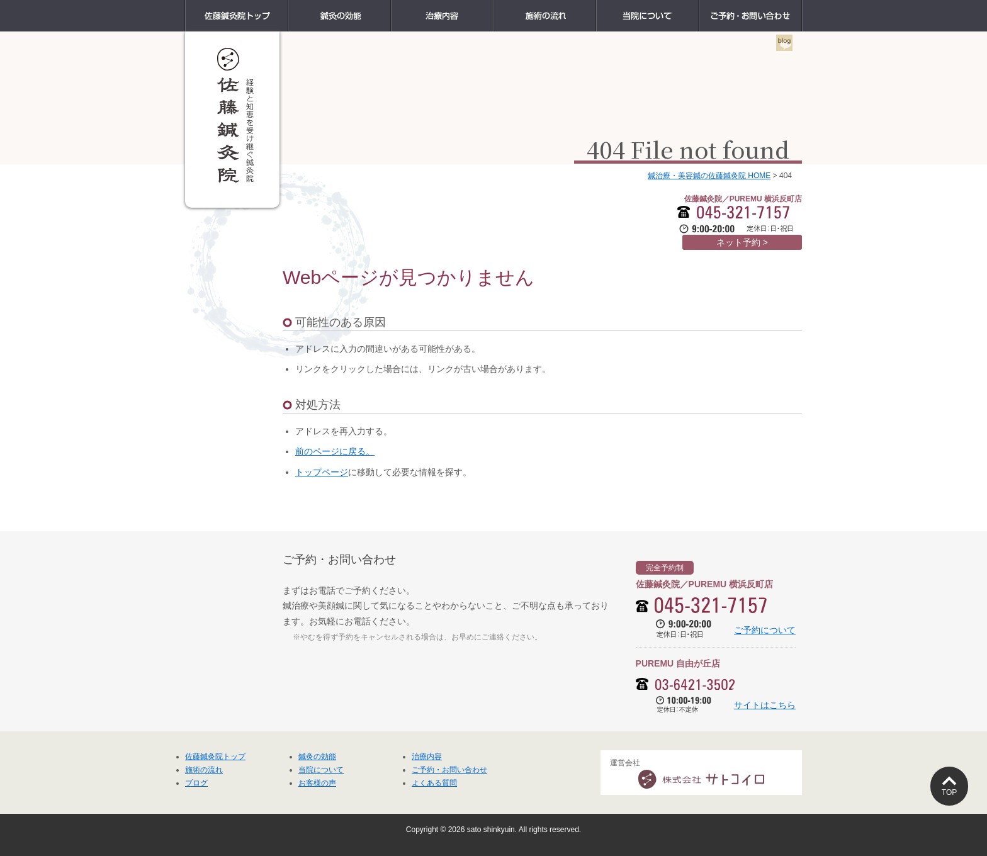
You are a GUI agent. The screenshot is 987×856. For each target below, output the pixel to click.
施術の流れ (595, 8)
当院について (698, 8)
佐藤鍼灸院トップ (287, 8)
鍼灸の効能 (390, 8)
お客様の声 (317, 783)
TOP (949, 792)
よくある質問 (434, 783)
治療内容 (493, 8)
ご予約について (765, 630)
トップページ (321, 472)
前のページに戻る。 (335, 451)
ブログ (196, 783)
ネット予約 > (742, 242)
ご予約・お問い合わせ (801, 8)
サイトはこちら (765, 705)
